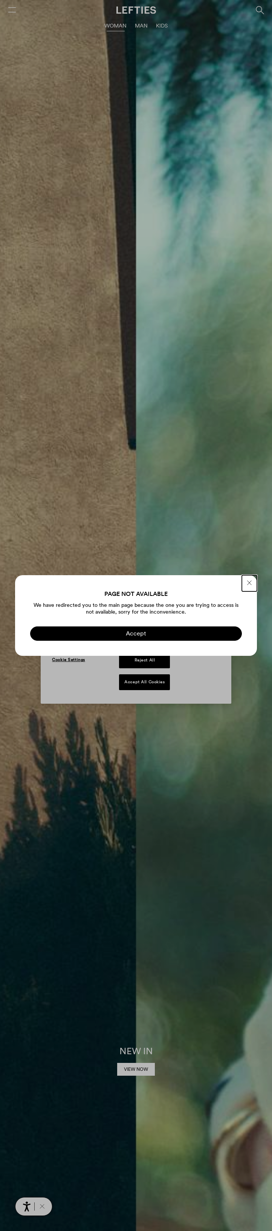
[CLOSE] (249, 583)
